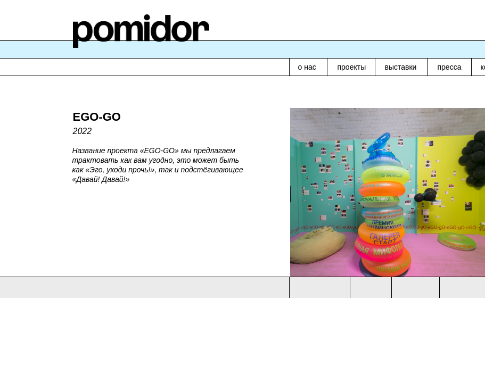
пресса (450, 67)
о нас (307, 67)
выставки (401, 67)
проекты (352, 67)
